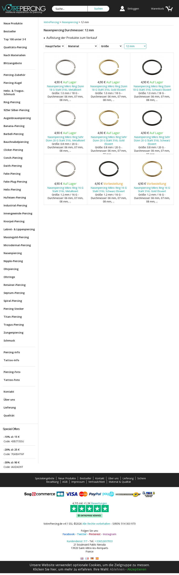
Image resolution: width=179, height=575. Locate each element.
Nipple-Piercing (13, 261)
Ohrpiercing (11, 269)
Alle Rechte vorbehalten (96, 523)
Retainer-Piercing (15, 285)
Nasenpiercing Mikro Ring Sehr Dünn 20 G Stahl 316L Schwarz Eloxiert (152, 140)
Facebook (69, 534)
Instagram (109, 534)
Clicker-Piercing (13, 150)
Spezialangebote (44, 478)
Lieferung (10, 407)
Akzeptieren (136, 569)
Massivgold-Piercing (16, 237)
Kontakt (9, 391)
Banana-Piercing (14, 126)
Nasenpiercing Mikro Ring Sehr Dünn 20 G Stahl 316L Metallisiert (65, 138)
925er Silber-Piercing (16, 110)
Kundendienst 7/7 (77, 541)
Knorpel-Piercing (14, 221)
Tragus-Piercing (14, 324)
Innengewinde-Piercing (18, 213)
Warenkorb (157, 8)
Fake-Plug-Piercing (15, 181)
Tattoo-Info (11, 360)
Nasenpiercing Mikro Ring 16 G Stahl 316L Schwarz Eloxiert (109, 189)
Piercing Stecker (14, 308)
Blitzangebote (13, 63)
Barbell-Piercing (14, 134)
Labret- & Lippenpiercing (19, 229)
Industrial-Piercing (15, 205)
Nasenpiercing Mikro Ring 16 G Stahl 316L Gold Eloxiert (152, 189)
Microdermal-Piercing (17, 245)
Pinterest (95, 534)
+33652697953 (104, 541)
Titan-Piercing (13, 316)
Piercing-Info (12, 352)
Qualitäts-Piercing (15, 47)
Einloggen (133, 8)
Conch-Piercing (13, 157)
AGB (65, 481)
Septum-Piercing (14, 293)
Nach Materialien (15, 55)
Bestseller (10, 31)
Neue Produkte (13, 23)
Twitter (82, 534)
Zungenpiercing (13, 332)
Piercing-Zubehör (14, 75)
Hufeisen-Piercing (15, 197)
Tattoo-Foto (12, 380)
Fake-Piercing (12, 173)
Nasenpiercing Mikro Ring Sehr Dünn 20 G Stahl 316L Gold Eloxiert (109, 140)
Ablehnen (117, 569)
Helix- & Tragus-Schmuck (14, 92)
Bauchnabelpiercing (16, 142)
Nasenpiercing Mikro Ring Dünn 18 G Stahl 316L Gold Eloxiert (108, 88)
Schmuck (9, 340)
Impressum (78, 481)
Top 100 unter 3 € (15, 39)
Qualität (9, 415)
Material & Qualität (120, 481)
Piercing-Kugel (13, 83)
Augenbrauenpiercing (17, 118)
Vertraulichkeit (96, 481)
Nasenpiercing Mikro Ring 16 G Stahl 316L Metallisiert (65, 189)
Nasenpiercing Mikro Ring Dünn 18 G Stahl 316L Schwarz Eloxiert (152, 88)
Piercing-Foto (12, 372)
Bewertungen (99, 503)
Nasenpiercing (13, 253)
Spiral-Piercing (13, 300)
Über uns (9, 399)
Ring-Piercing (12, 102)
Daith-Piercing (13, 165)
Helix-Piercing (12, 189)
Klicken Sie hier (45, 569)
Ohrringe (9, 277)
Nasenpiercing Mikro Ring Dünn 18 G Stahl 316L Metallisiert (65, 88)
